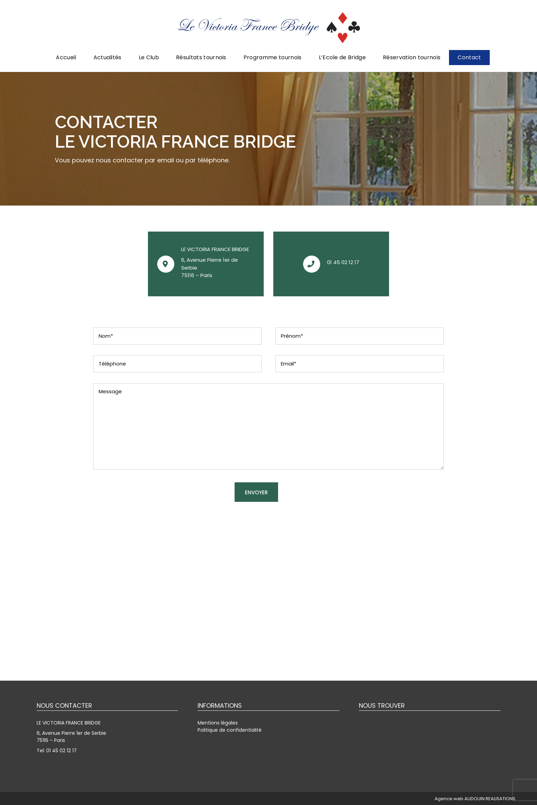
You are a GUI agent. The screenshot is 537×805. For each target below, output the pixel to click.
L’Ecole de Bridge (342, 57)
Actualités (107, 57)
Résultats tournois (201, 57)
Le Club (149, 57)
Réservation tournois (411, 57)
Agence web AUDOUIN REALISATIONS (475, 798)
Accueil (66, 57)
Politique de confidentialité (230, 730)
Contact (469, 57)
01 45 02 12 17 (343, 262)
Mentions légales (218, 722)
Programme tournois (272, 57)
